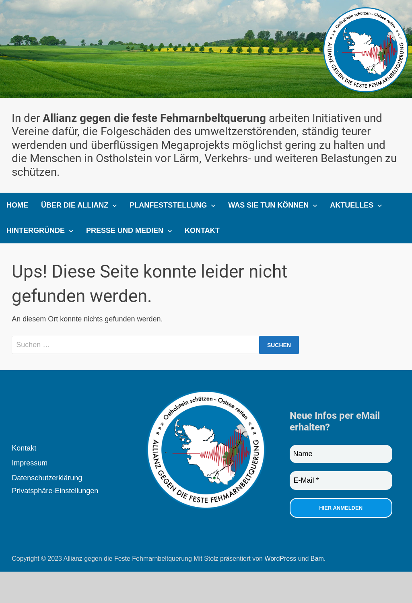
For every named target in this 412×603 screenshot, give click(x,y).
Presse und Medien (124, 230)
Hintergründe (35, 230)
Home (17, 205)
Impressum (29, 463)
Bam (317, 558)
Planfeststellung (168, 205)
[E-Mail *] (341, 480)
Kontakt (202, 230)
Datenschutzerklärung (47, 478)
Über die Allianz (74, 205)
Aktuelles (351, 205)
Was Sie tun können (268, 205)
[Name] (341, 454)
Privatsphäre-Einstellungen (55, 491)
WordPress (280, 558)
